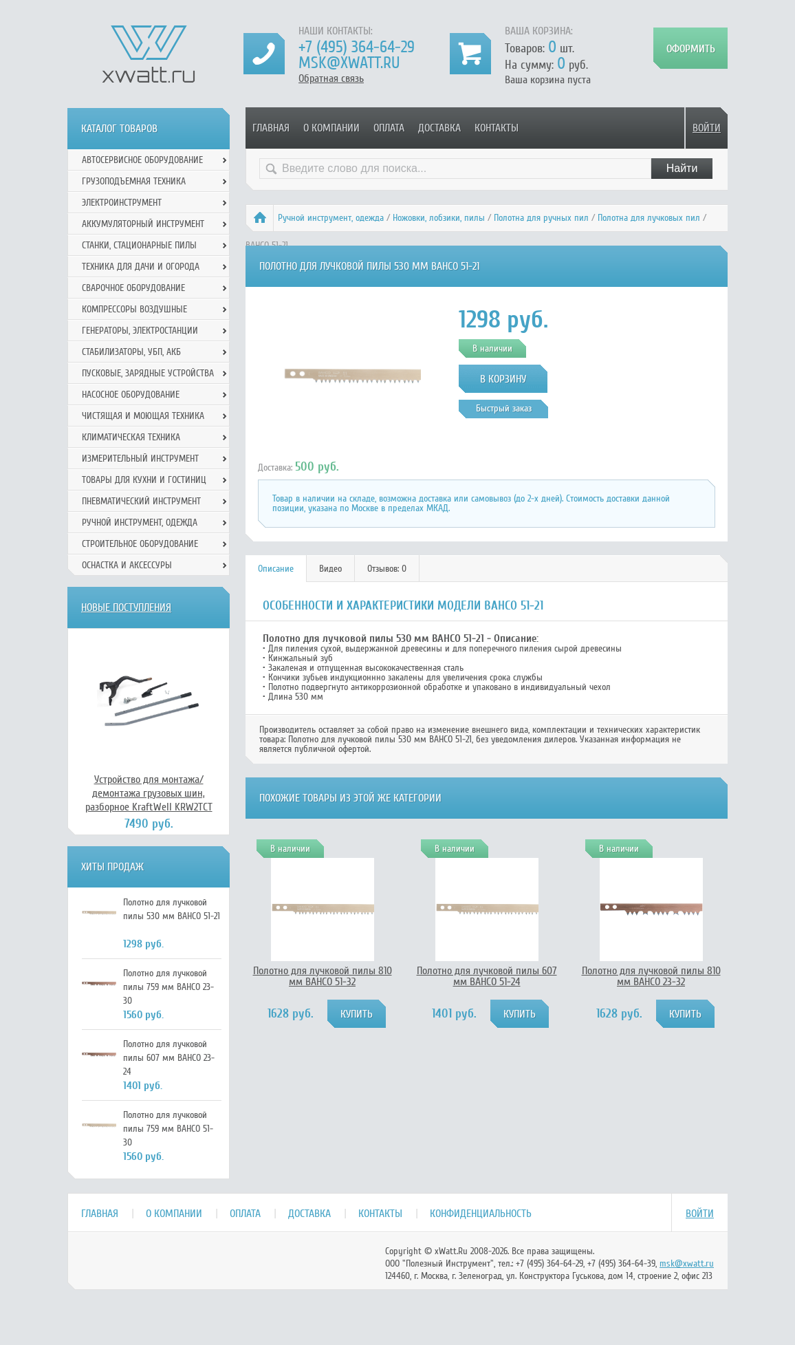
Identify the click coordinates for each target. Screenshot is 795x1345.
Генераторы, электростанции (140, 330)
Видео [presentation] (330, 568)
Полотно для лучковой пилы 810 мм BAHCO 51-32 (322, 976)
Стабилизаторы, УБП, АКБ (131, 352)
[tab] (276, 568)
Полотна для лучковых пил (649, 218)
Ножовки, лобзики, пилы (439, 218)
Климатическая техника (131, 437)
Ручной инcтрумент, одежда (331, 218)
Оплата (388, 128)
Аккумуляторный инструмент (143, 224)
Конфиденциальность (481, 1213)
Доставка (439, 128)
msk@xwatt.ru (349, 63)
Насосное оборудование (130, 394)
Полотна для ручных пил (541, 218)
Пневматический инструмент (141, 501)
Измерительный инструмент (140, 458)
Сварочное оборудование (133, 288)
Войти (707, 128)
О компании (331, 128)
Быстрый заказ (504, 408)
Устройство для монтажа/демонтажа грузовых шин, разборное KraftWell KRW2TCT (149, 793)
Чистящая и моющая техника (143, 416)
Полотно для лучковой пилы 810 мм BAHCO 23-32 (651, 976)
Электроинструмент (122, 202)
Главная (271, 128)
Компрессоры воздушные (134, 309)
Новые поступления (126, 607)
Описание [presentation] (276, 568)
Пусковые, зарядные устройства (148, 373)
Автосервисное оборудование (142, 160)
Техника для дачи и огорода (140, 266)
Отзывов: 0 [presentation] (386, 568)
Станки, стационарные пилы (139, 245)
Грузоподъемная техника (134, 181)
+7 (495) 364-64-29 (356, 47)
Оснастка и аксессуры (127, 565)
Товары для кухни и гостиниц (144, 480)
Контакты (497, 128)
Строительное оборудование (140, 544)
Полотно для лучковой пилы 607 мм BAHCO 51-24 (487, 976)
